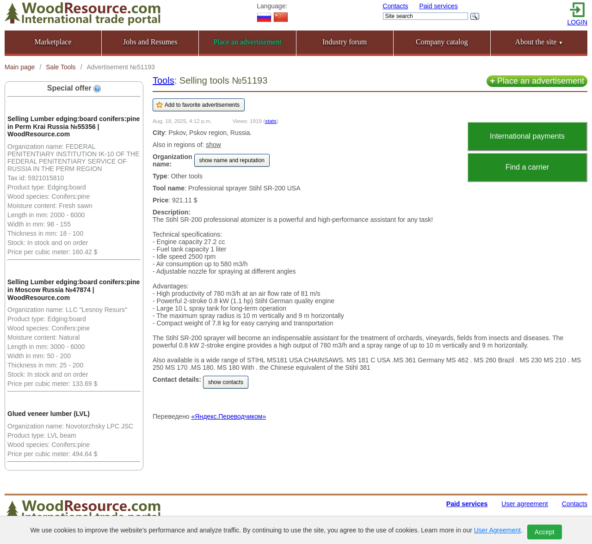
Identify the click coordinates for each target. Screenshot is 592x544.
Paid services (438, 6)
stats (271, 121)
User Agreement (497, 530)
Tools (163, 80)
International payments (527, 136)
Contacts (395, 6)
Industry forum (344, 42)
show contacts (225, 382)
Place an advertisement (537, 81)
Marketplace (53, 42)
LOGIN (577, 22)
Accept (545, 532)
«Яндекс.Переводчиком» (228, 416)
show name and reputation (232, 160)
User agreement (524, 503)
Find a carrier (527, 167)
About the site (539, 42)
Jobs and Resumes (150, 42)
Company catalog (442, 42)
